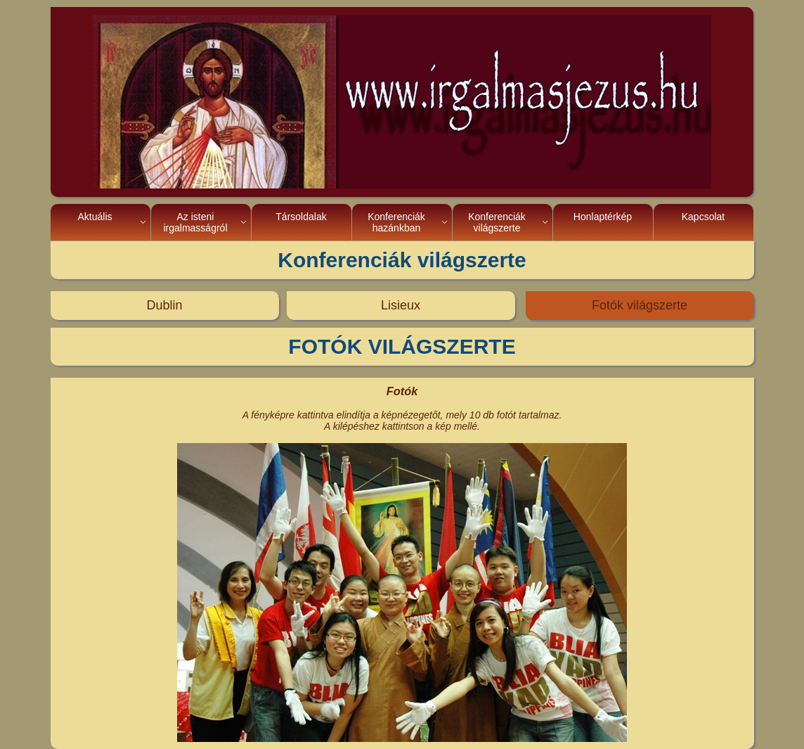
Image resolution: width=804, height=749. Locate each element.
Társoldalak (300, 222)
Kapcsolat (703, 222)
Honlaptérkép (602, 222)
